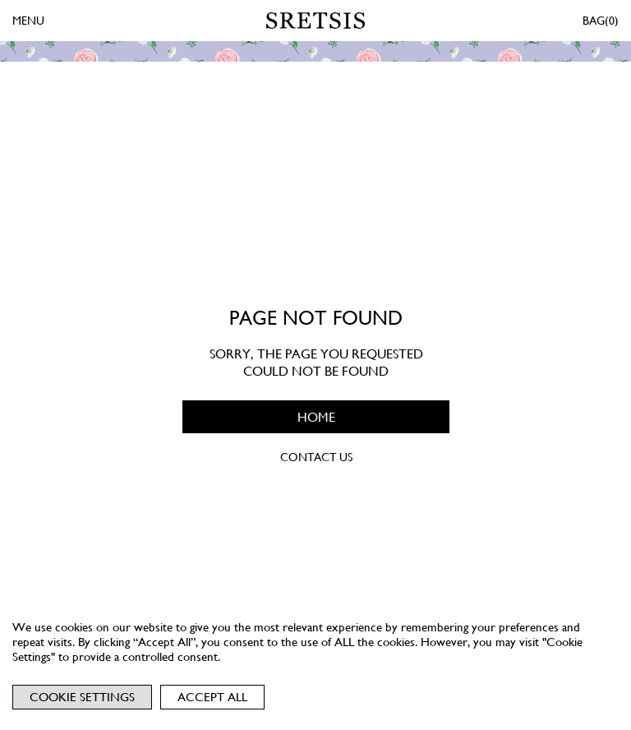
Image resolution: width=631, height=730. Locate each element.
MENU (28, 20)
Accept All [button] (212, 697)
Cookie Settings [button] (82, 697)
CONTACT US (315, 457)
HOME (315, 417)
